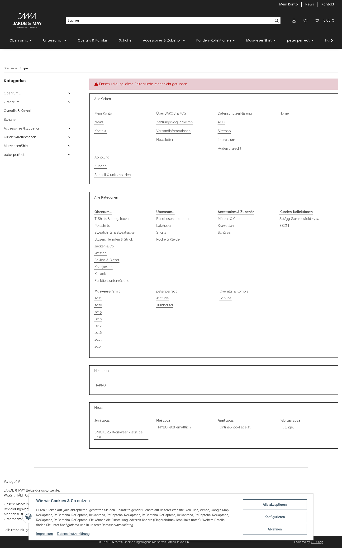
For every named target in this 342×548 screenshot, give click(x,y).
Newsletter (164, 140)
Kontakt (328, 4)
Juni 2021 (102, 420)
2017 (98, 326)
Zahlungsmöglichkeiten (174, 122)
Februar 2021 (290, 420)
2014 (98, 346)
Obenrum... (12, 93)
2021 (98, 298)
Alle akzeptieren (274, 504)
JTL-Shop (317, 542)
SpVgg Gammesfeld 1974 (299, 219)
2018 (98, 319)
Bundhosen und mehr (173, 219)
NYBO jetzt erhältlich (174, 427)
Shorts (161, 232)
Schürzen (225, 232)
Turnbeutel (164, 305)
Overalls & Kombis (234, 291)
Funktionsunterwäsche (112, 281)
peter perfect (14, 155)
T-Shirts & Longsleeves (112, 219)
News (309, 4)
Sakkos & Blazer (107, 260)
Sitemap (224, 131)
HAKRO (100, 385)
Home (284, 113)
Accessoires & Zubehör (21, 128)
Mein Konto (288, 4)
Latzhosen (164, 226)
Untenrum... (13, 102)
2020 (98, 305)
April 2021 (225, 420)
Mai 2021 (163, 420)
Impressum (44, 534)
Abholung (102, 157)
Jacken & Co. (104, 246)
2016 (98, 332)
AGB (221, 122)
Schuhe (225, 298)
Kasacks (101, 274)
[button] (294, 20)
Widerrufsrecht (229, 148)
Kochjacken (103, 267)
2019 (98, 312)
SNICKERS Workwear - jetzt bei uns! (119, 434)
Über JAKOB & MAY (171, 113)
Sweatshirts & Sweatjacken (115, 232)
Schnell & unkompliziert (113, 175)
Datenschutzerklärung (73, 534)
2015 (98, 339)
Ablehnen (274, 529)
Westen (100, 253)
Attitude (162, 298)
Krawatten (226, 226)
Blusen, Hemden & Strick (114, 239)
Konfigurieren (274, 517)
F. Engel (287, 427)
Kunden (100, 166)
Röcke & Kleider (168, 239)
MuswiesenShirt (16, 146)
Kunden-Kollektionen (20, 137)
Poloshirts (102, 226)
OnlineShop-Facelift (235, 427)
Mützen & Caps (229, 219)
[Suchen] (169, 21)
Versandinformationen (173, 131)
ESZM (284, 226)
